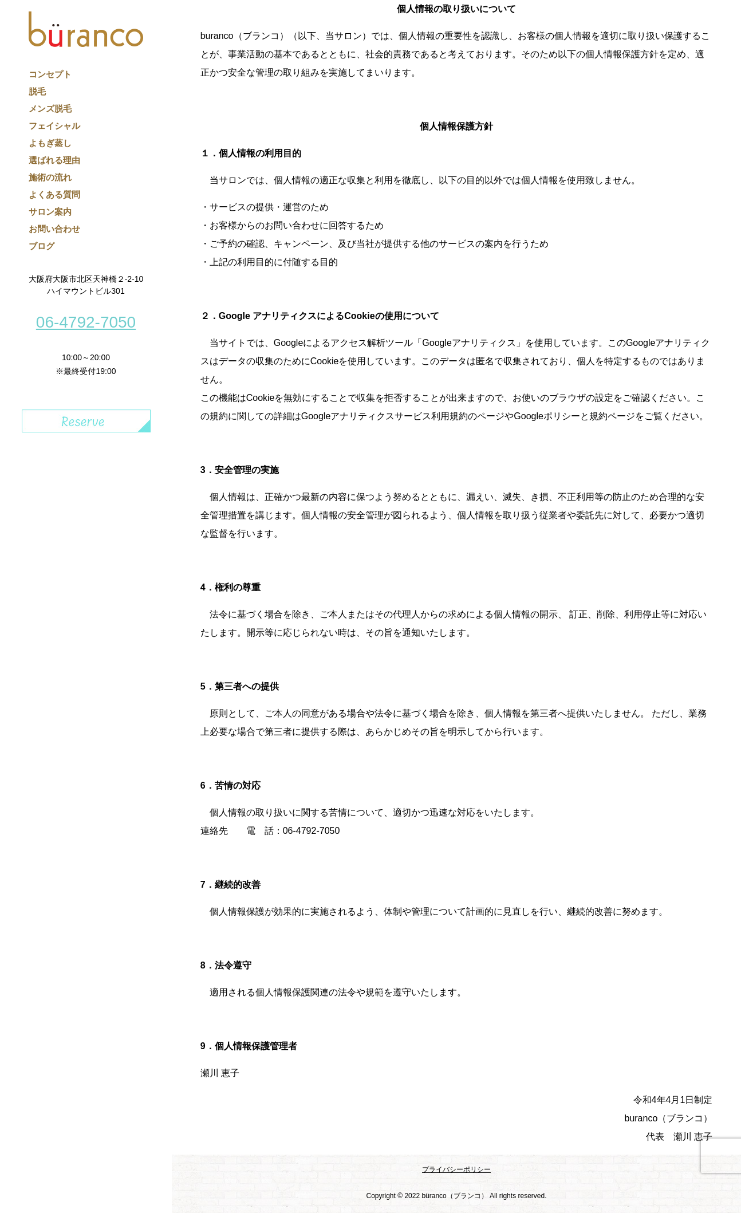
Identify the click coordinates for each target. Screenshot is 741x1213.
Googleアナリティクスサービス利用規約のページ (403, 416)
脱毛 (37, 91)
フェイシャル (54, 126)
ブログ (41, 246)
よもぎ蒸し (50, 143)
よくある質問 (54, 194)
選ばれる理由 (54, 160)
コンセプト (50, 74)
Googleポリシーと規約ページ (574, 416)
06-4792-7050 (86, 322)
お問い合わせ (54, 229)
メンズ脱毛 (50, 108)
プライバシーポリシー (456, 1169)
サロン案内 (50, 211)
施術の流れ (50, 177)
